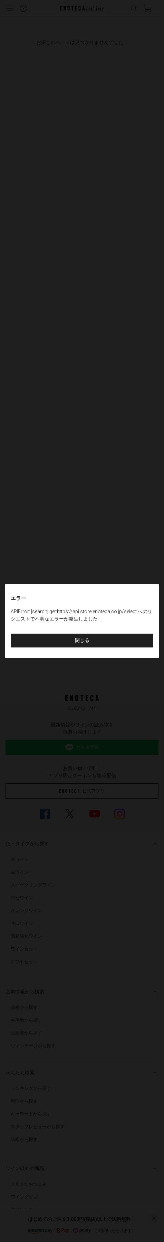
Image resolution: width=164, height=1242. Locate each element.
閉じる (82, 640)
